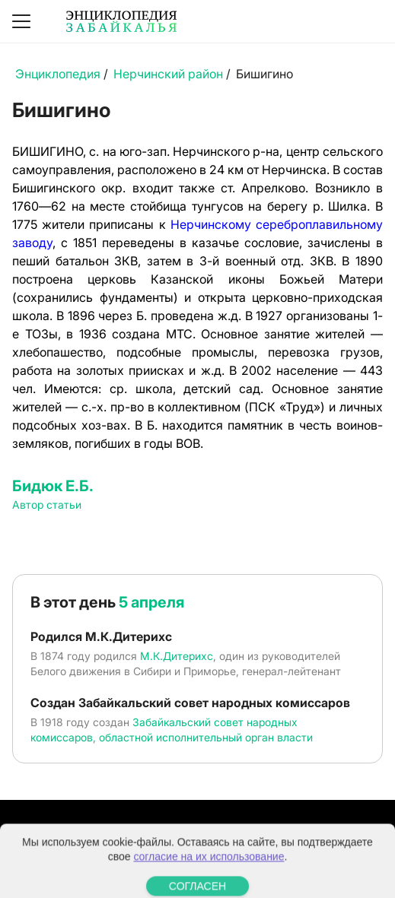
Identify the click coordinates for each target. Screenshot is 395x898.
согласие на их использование (208, 871)
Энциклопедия (57, 73)
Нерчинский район (168, 73)
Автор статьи (46, 504)
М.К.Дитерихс (176, 655)
